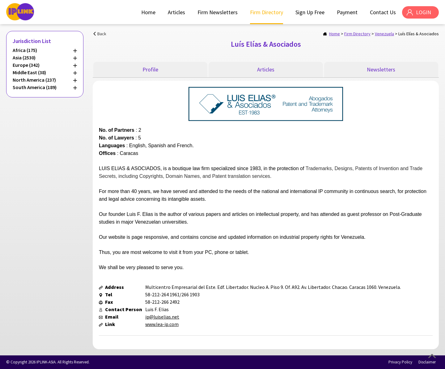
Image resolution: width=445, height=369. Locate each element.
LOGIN (423, 12)
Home (148, 12)
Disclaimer (427, 362)
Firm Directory (266, 12)
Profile (150, 69)
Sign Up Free (309, 12)
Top (432, 356)
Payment (347, 12)
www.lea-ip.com (162, 324)
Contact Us (383, 12)
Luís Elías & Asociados (418, 33)
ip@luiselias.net (162, 317)
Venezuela (384, 33)
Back (101, 33)
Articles (176, 12)
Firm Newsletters (217, 12)
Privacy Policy (400, 362)
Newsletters (381, 69)
